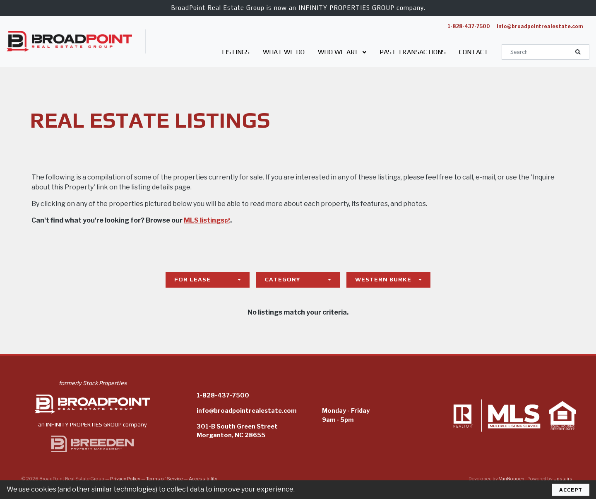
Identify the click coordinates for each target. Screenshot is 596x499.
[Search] (545, 52)
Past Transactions (413, 52)
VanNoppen (512, 479)
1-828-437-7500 (468, 26)
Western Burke (383, 279)
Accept (570, 490)
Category (282, 279)
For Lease (192, 279)
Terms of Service (164, 479)
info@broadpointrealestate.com (540, 26)
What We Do (284, 52)
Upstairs (563, 479)
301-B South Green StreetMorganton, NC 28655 (237, 431)
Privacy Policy (125, 479)
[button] (578, 52)
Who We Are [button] (342, 52)
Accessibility (203, 479)
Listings (236, 52)
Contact (473, 52)
